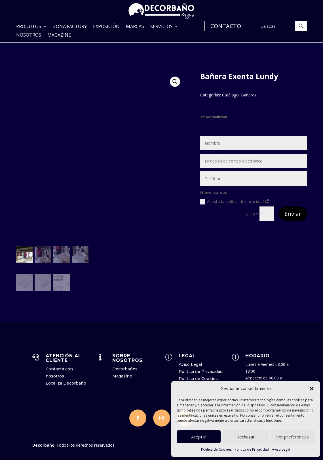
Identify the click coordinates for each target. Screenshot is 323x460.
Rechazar (246, 437)
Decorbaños (125, 368)
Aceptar (198, 437)
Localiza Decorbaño (66, 382)
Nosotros (28, 35)
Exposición (106, 26)
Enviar (292, 213)
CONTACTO (225, 26)
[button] (311, 388)
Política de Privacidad (252, 449)
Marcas (135, 26)
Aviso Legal (281, 449)
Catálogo (230, 94)
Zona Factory (70, 26)
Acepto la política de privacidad (234, 201)
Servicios (161, 26)
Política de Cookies (216, 449)
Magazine (59, 35)
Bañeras (248, 94)
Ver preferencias (292, 437)
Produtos (28, 26)
